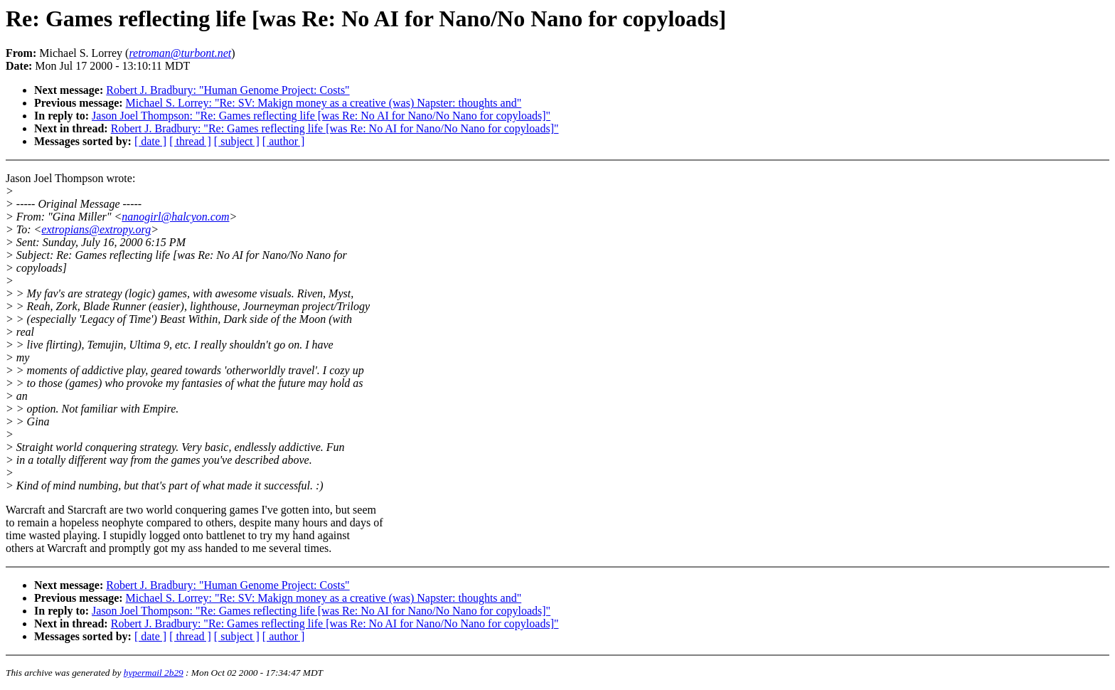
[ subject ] (237, 141)
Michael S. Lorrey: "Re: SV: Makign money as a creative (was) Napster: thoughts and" (324, 103)
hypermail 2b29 (153, 672)
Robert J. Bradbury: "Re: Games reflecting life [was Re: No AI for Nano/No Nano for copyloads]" (335, 128)
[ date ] (150, 141)
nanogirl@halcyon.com (175, 217)
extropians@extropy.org (96, 229)
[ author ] (283, 141)
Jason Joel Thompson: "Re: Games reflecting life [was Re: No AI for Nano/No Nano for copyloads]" (321, 116)
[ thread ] (190, 141)
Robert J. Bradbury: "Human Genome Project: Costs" (227, 90)
